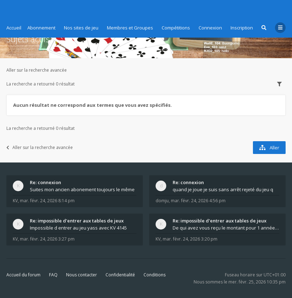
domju (162, 201)
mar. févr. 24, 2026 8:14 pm (47, 201)
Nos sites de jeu (81, 27)
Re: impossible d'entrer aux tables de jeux (77, 220)
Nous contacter (81, 275)
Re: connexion (45, 182)
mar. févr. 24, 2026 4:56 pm (198, 201)
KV (15, 201)
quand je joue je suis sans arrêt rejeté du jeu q (223, 189)
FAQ (53, 275)
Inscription (242, 27)
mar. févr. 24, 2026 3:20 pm (190, 239)
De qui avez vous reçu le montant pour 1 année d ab (226, 228)
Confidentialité (120, 275)
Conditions (155, 275)
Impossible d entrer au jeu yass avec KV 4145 (78, 228)
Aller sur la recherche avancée (36, 70)
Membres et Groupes (130, 27)
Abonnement (41, 27)
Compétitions (176, 27)
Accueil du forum (23, 275)
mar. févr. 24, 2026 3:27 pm (47, 239)
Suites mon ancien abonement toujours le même (82, 189)
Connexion (210, 27)
